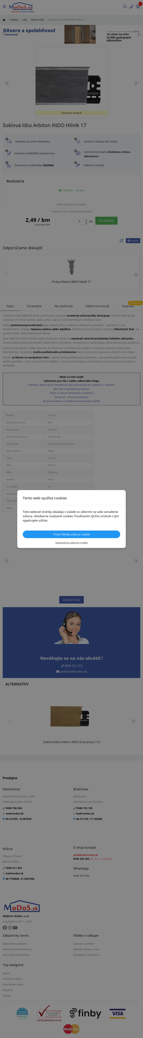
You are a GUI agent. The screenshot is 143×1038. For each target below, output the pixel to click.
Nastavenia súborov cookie (71, 542)
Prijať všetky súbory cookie (71, 534)
